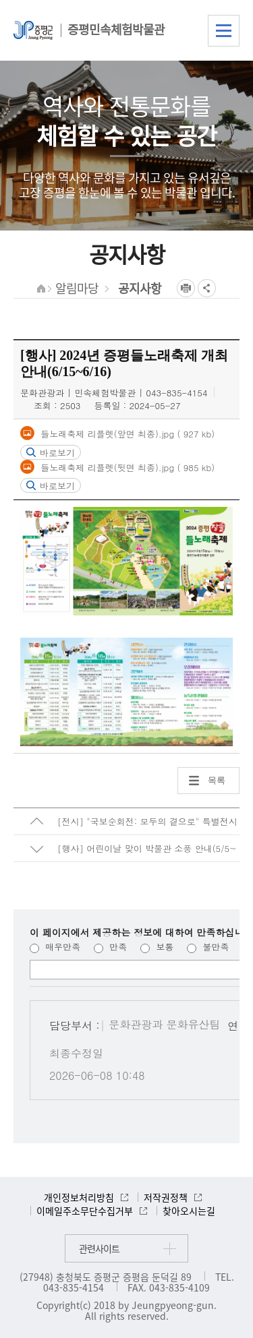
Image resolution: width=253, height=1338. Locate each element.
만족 (110, 946)
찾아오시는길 (189, 1210)
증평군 (33, 30)
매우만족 (55, 946)
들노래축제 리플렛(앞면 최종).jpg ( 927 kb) (126, 433)
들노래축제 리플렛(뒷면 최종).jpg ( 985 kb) (126, 466)
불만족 (208, 946)
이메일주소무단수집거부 (84, 1210)
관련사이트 (99, 1248)
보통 (156, 946)
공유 (207, 288)
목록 (216, 780)
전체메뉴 (224, 31)
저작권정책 (166, 1197)
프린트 (186, 288)
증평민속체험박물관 (116, 29)
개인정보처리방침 (79, 1197)
